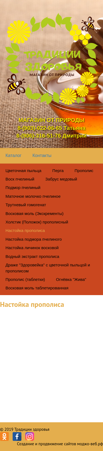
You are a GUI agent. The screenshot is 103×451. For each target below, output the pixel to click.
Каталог (13, 155)
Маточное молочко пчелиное (33, 196)
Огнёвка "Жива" (71, 279)
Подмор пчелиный (22, 187)
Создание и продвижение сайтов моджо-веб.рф (60, 443)
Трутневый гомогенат (25, 204)
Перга (58, 170)
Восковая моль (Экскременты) (34, 213)
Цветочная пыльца (23, 170)
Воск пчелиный (19, 179)
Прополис (84, 170)
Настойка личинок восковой (32, 247)
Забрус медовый (61, 179)
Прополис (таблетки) (25, 279)
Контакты (41, 155)
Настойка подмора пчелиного (33, 239)
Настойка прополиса (25, 230)
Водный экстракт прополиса (32, 256)
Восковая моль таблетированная (36, 288)
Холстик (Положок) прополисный (36, 222)
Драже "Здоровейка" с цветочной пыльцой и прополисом (47, 268)
